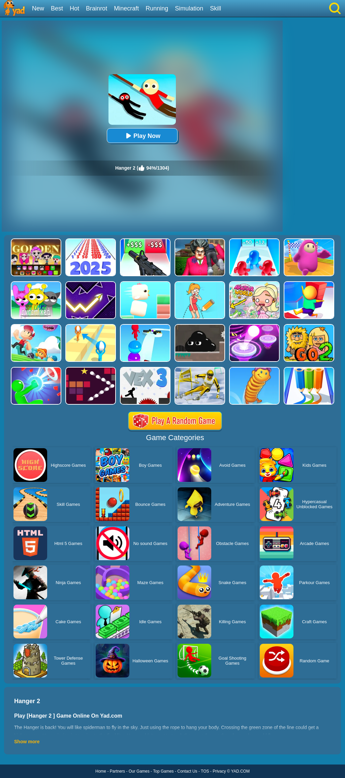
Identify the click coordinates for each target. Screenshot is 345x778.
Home (100, 771)
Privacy (219, 771)
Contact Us (187, 771)
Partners (117, 771)
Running (157, 8)
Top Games (163, 771)
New (38, 8)
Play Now (142, 136)
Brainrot (96, 8)
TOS (205, 771)
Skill (215, 8)
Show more (26, 741)
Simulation (189, 8)
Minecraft (126, 8)
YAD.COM (240, 771)
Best (57, 8)
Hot (74, 8)
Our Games (139, 771)
